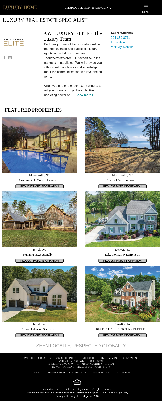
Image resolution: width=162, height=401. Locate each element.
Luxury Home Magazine (38, 392)
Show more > (85, 95)
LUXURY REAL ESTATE (59, 373)
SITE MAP (109, 364)
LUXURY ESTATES (81, 373)
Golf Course (95, 361)
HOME (24, 358)
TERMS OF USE (84, 367)
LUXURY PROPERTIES (103, 373)
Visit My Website (122, 47)
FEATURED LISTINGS (41, 358)
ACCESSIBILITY (102, 367)
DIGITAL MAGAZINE (107, 358)
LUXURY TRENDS (124, 373)
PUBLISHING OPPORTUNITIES (63, 364)
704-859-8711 (120, 37)
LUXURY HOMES (37, 373)
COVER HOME (86, 358)
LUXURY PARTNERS (131, 358)
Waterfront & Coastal (72, 361)
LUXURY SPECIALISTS (66, 358)
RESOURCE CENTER (91, 364)
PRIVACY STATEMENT (63, 367)
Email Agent (119, 42)
